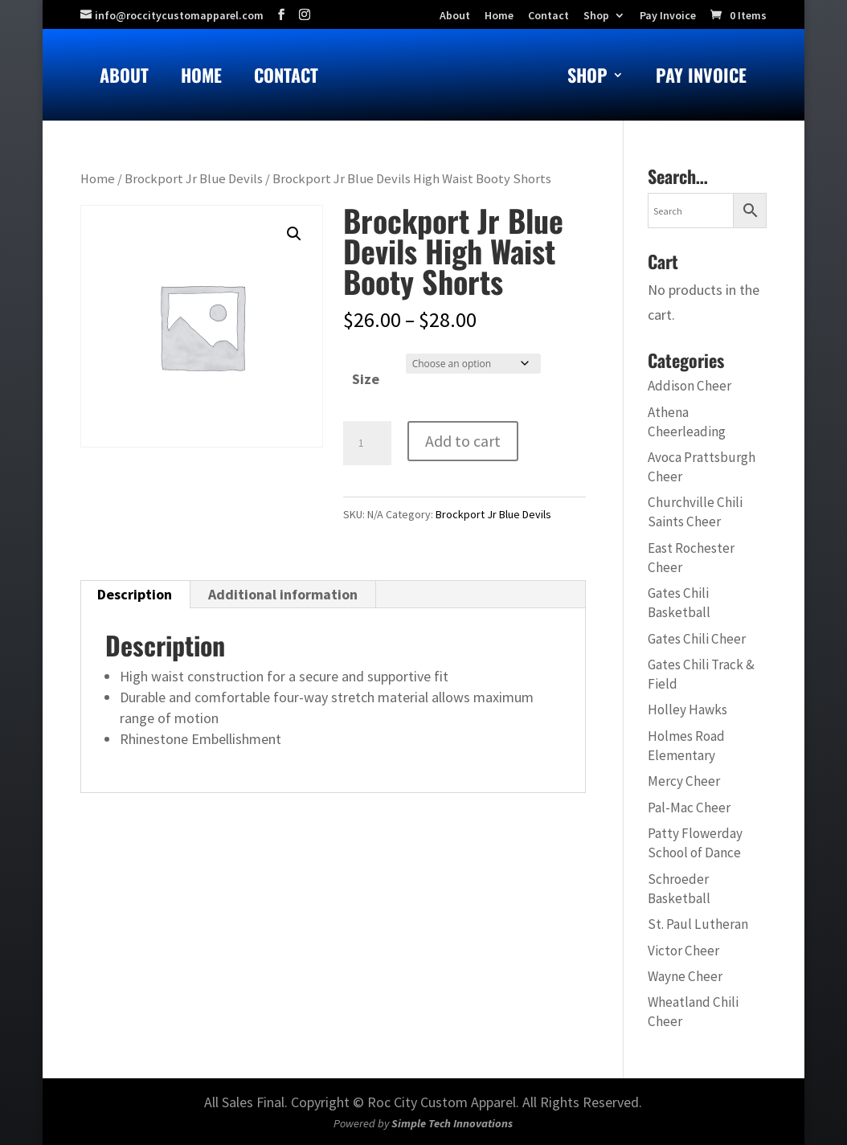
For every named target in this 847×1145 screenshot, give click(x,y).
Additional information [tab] (283, 594)
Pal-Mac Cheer (689, 807)
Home (201, 78)
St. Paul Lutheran (698, 924)
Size (365, 379)
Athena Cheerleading (687, 421)
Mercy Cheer (684, 781)
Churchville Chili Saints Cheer (695, 511)
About (124, 78)
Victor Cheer (683, 950)
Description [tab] (134, 594)
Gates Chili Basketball (679, 602)
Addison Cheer (689, 386)
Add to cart (463, 441)
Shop (596, 16)
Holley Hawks (687, 709)
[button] (294, 233)
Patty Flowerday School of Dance (695, 842)
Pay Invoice (668, 16)
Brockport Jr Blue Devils (194, 178)
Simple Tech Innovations (452, 1123)
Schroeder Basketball (679, 888)
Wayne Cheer (685, 976)
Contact (286, 78)
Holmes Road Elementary (686, 745)
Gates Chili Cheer (697, 639)
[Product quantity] (367, 443)
